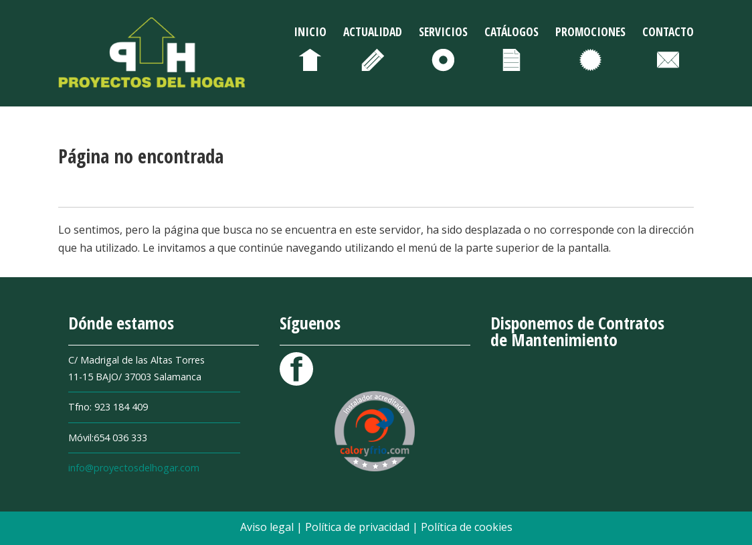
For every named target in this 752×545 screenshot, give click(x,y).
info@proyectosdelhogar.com (133, 467)
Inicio (310, 31)
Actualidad (372, 31)
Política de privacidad (358, 527)
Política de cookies (466, 527)
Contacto (668, 31)
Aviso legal (268, 527)
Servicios (443, 31)
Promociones (590, 31)
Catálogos (511, 31)
